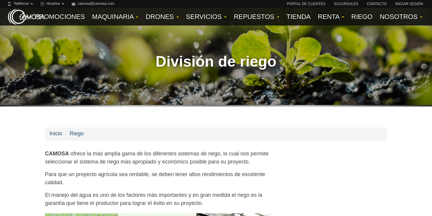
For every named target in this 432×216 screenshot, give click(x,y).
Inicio (56, 133)
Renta (331, 16)
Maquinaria (115, 16)
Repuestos (256, 16)
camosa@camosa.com (96, 4)
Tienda (298, 16)
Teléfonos (23, 4)
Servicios (206, 16)
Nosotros (401, 16)
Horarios (55, 4)
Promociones (60, 16)
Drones (162, 16)
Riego (362, 16)
